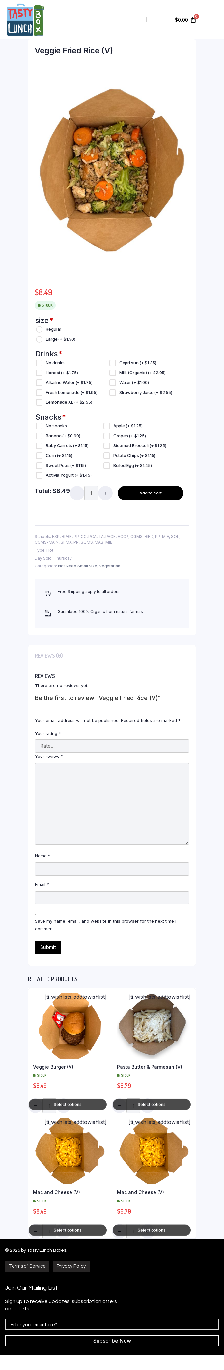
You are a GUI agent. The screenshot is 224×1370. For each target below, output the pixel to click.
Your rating (48, 733)
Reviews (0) (49, 655)
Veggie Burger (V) (53, 1067)
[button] (27, 1266)
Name (42, 855)
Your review (49, 756)
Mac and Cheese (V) (56, 1192)
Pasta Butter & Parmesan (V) (149, 1067)
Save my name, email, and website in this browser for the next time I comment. (105, 924)
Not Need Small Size (77, 566)
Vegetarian (109, 566)
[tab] (49, 655)
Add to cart (150, 492)
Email (42, 884)
